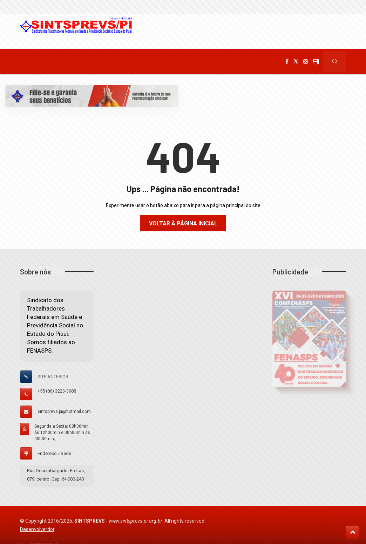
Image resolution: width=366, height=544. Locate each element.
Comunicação (111, 61)
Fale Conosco (223, 61)
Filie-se (186, 61)
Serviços (153, 61)
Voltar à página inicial (183, 223)
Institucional (63, 61)
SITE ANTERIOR (53, 376)
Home (27, 61)
